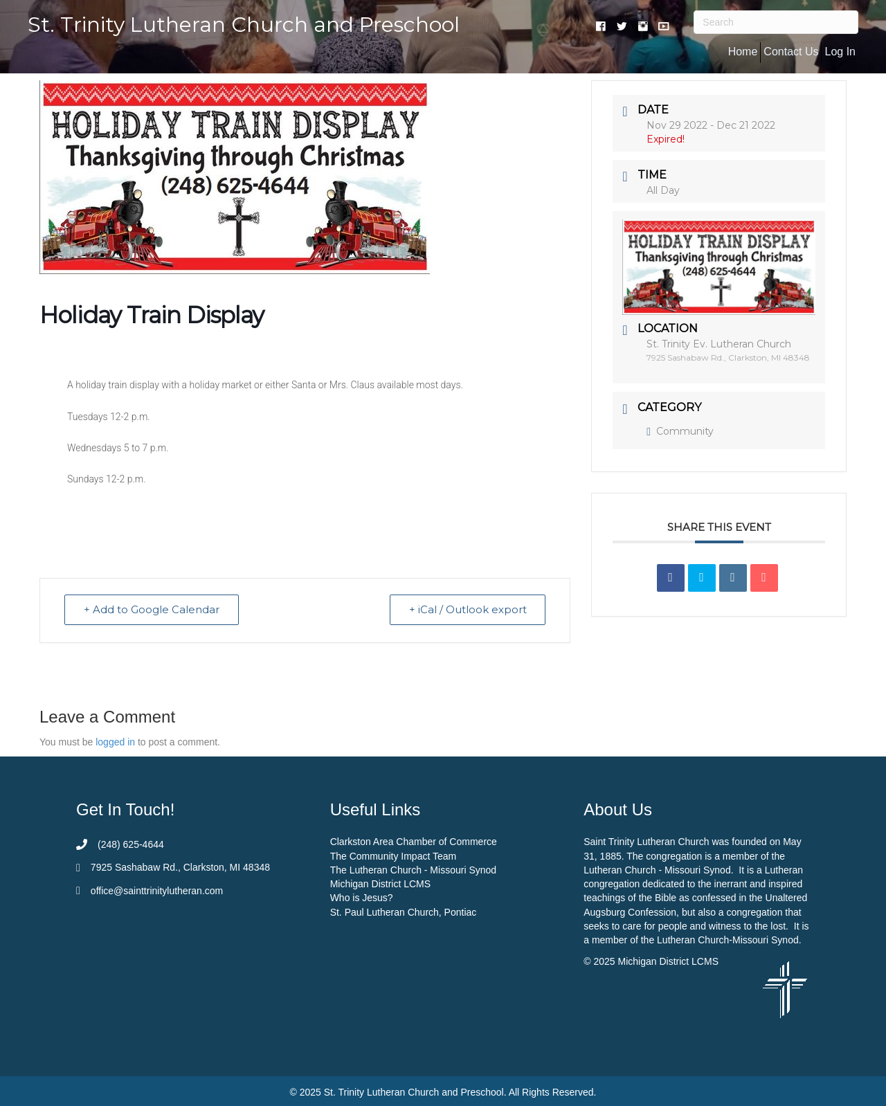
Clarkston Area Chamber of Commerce (413, 841)
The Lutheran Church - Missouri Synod (413, 870)
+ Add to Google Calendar (152, 610)
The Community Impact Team (393, 856)
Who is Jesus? (361, 898)
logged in (115, 742)
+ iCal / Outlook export (466, 610)
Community (680, 431)
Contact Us (790, 51)
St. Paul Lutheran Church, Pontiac (403, 912)
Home (743, 51)
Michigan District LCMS (380, 883)
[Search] (776, 22)
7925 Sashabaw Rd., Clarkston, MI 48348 (180, 867)
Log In (839, 51)
